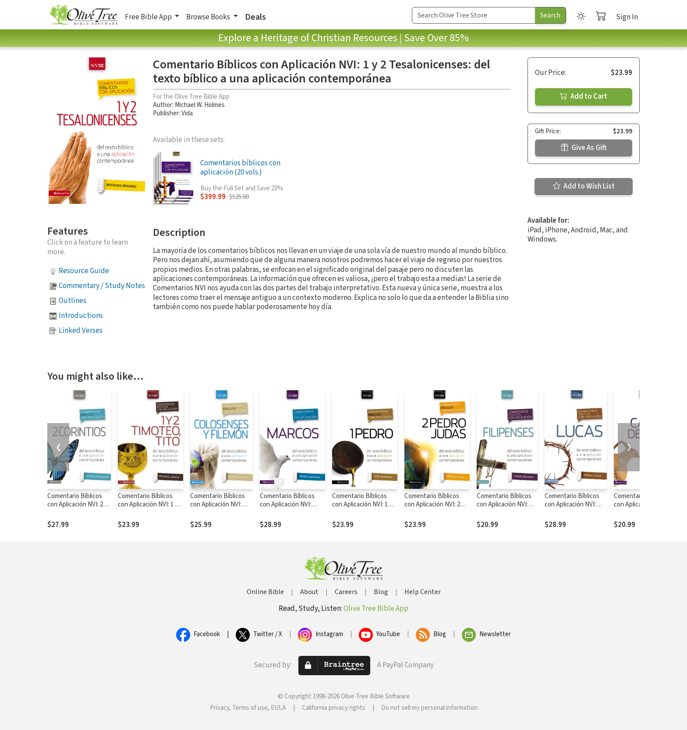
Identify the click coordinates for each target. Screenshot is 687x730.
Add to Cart (583, 96)
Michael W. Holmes (200, 105)
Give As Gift (584, 147)
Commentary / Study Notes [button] (102, 286)
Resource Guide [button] (84, 271)
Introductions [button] (81, 315)
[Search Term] (473, 15)
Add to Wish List (584, 186)
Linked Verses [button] (81, 330)
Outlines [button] (72, 301)
